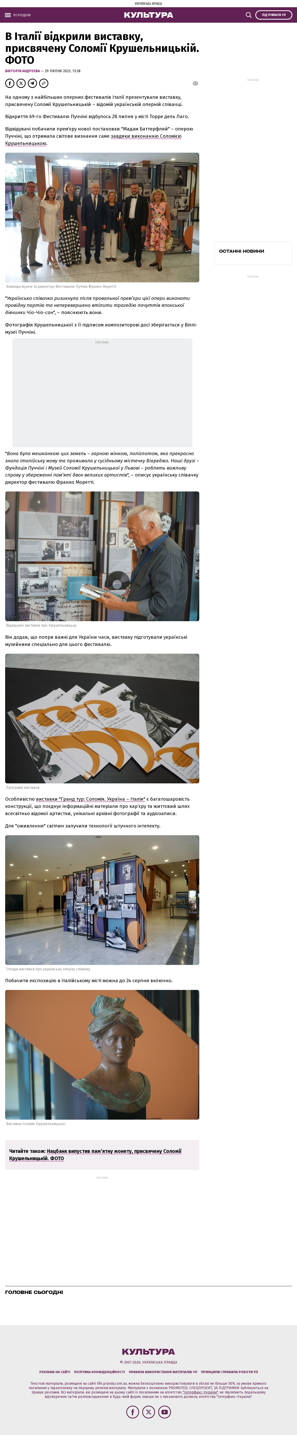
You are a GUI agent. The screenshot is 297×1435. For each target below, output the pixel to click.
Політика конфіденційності (99, 1372)
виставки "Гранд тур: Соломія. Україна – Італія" (90, 799)
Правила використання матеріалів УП (163, 1372)
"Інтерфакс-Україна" (200, 1392)
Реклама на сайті (54, 1372)
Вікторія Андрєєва (23, 71)
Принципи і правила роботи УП (229, 1372)
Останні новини (241, 251)
